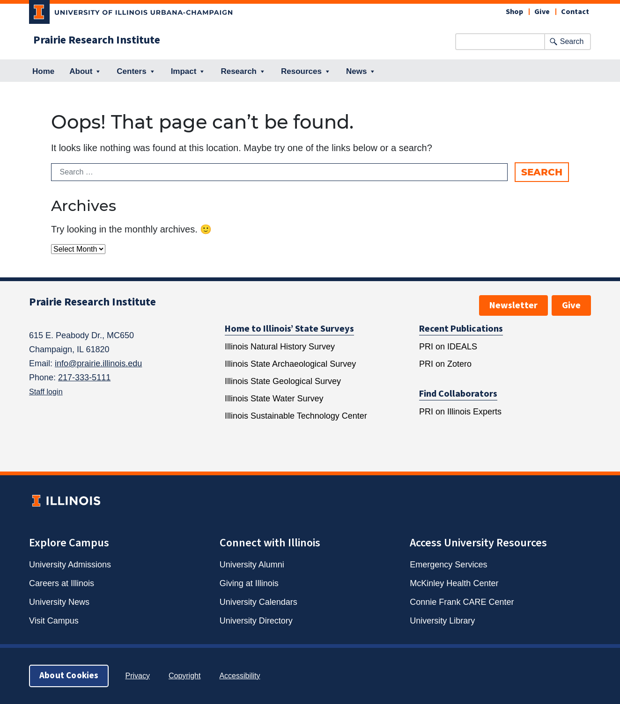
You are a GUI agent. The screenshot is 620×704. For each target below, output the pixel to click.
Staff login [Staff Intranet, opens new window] (46, 391)
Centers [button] (136, 71)
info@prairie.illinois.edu (98, 363)
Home (43, 71)
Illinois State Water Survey (274, 398)
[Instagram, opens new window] (277, 303)
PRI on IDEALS (448, 346)
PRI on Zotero (445, 364)
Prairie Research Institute (96, 40)
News (361, 71)
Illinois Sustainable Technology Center (296, 416)
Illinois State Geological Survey (283, 381)
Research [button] (243, 71)
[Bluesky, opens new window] (232, 303)
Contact (575, 12)
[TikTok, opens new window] (345, 303)
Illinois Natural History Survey (280, 346)
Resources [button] (306, 71)
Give (542, 12)
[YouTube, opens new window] (391, 303)
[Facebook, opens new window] (254, 303)
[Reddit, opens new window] (323, 303)
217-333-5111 (84, 377)
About (85, 71)
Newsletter (513, 305)
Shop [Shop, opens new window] (514, 12)
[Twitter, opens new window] (368, 303)
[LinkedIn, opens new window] (300, 303)
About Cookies (68, 675)
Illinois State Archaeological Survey (290, 364)
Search (572, 41)
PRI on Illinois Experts (460, 411)
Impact (188, 71)
